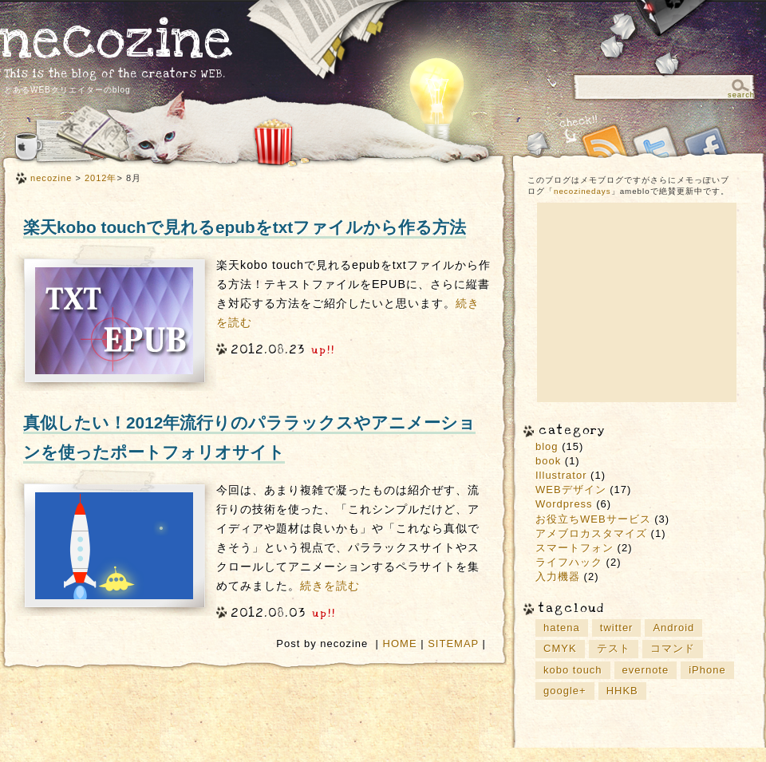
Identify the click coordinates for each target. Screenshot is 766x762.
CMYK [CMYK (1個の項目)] (560, 648)
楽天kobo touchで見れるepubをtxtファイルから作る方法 (244, 227)
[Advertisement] (636, 302)
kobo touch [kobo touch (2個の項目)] (572, 670)
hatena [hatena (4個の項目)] (561, 628)
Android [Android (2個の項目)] (673, 628)
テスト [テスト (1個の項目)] (613, 648)
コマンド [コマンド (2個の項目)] (672, 648)
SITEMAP (453, 643)
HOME (400, 643)
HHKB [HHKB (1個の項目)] (622, 691)
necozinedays (582, 191)
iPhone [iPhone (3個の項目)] (707, 670)
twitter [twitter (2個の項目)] (617, 628)
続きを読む (330, 585)
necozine (117, 39)
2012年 (101, 178)
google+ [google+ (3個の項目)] (564, 691)
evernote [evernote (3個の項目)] (645, 670)
